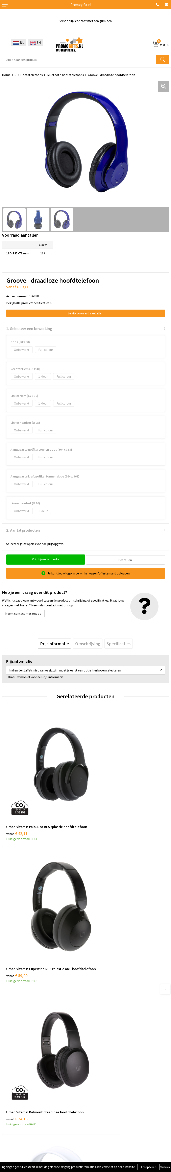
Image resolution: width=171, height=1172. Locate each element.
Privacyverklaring (14, 1143)
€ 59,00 (100, 803)
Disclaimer (9, 1149)
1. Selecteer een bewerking (29, 328)
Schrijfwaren (10, 1073)
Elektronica (10, 1092)
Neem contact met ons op (23, 613)
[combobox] (79, 59)
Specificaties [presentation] (118, 643)
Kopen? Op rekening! (102, 999)
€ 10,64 (100, 911)
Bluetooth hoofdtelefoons (65, 75)
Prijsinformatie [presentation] (54, 643)
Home (6, 75)
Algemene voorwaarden (18, 1131)
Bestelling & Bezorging (104, 1079)
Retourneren (96, 1092)
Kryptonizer (10, 1104)
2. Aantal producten (23, 530)
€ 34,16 (16, 917)
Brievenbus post (13, 1086)
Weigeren (165, 1166)
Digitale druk (11, 1098)
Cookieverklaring (14, 1137)
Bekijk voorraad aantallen (85, 313)
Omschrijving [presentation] (87, 643)
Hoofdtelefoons (31, 75)
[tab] (54, 643)
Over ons (94, 993)
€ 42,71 (16, 803)
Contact (93, 1073)
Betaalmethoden (99, 1086)
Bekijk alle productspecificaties (29, 303)
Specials (7, 1110)
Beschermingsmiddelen (18, 1079)
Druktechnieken (98, 1005)
